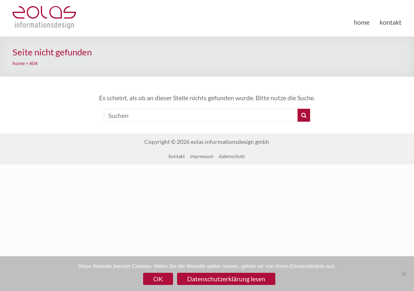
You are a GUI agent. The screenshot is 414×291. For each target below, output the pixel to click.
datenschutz (232, 156)
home (362, 22)
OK (158, 279)
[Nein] (404, 274)
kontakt (390, 22)
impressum (201, 156)
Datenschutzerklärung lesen (226, 279)
